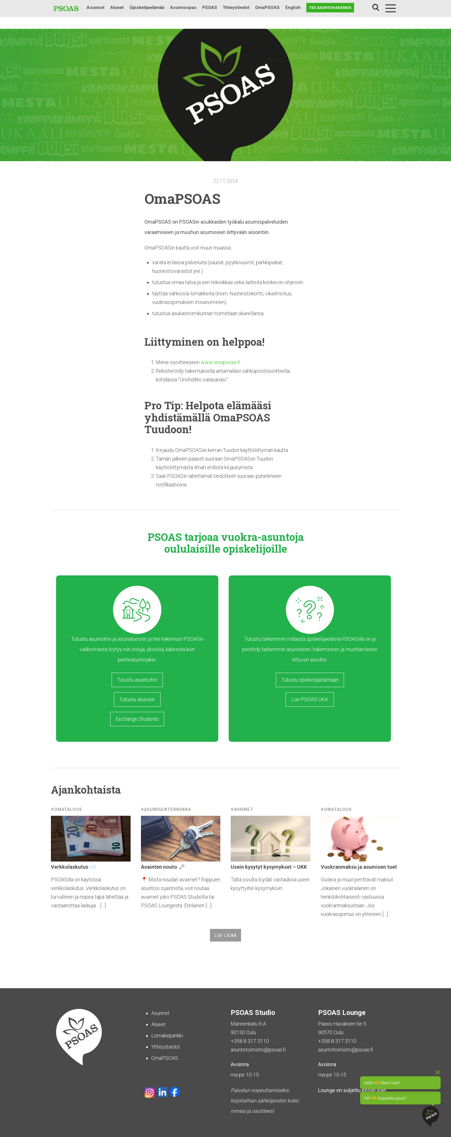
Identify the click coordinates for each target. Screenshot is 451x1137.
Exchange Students (137, 719)
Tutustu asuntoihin (137, 680)
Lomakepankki (167, 1036)
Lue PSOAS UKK (309, 699)
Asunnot (95, 7)
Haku (375, 8)
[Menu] (391, 8)
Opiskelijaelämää (146, 7)
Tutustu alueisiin (137, 699)
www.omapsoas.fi (220, 362)
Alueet (117, 7)
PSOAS (209, 7)
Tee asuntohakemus (330, 7)
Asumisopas (183, 7)
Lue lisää (225, 935)
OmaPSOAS (267, 7)
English (293, 7)
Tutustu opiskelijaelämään (310, 680)
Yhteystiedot (236, 7)
